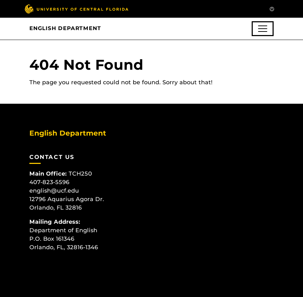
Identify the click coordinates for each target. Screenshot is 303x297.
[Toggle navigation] (263, 28)
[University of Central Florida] (76, 8)
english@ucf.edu (54, 190)
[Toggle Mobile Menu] (272, 8)
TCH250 (80, 173)
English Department (65, 28)
